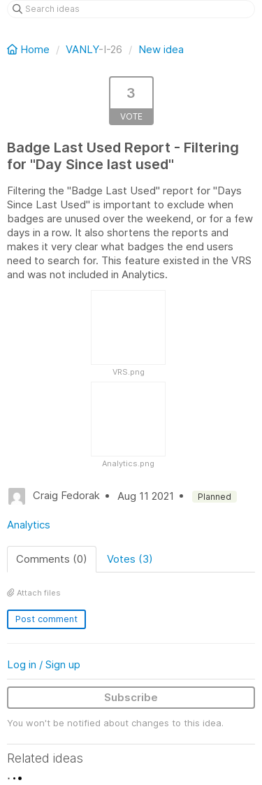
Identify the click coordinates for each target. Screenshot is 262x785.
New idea (161, 49)
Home (29, 49)
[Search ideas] (131, 9)
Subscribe (131, 697)
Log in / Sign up (43, 664)
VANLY (82, 49)
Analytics (28, 524)
